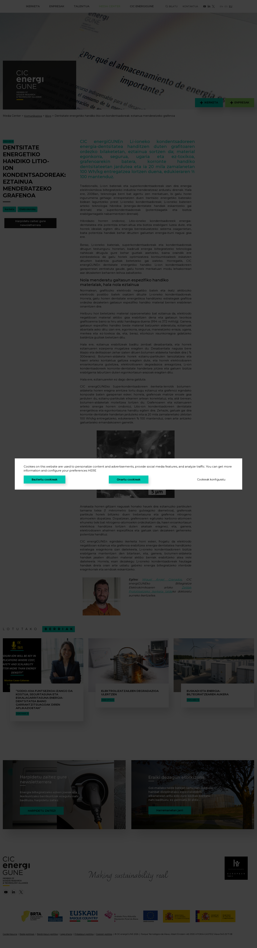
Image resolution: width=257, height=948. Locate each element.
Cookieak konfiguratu (211, 479)
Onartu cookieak (128, 479)
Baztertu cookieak (44, 479)
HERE (92, 470)
